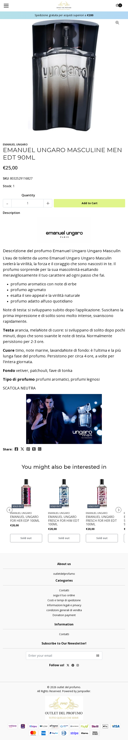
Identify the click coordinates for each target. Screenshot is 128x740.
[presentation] (9, 510)
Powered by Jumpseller (76, 691)
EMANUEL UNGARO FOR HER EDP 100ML (25, 518)
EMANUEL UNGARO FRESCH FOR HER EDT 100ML (101, 520)
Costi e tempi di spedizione (64, 600)
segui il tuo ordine (64, 595)
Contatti (64, 590)
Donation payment (64, 615)
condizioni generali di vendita (64, 610)
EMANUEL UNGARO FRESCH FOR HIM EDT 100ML (63, 520)
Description (11, 213)
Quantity (28, 195)
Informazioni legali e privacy (64, 605)
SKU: (6, 178)
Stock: (7, 186)
